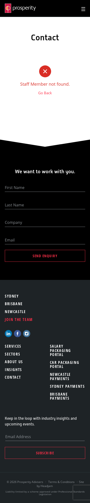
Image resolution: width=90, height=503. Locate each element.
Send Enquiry (45, 255)
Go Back (45, 92)
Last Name (14, 205)
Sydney (12, 296)
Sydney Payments (67, 386)
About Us (14, 361)
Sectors (12, 354)
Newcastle (15, 311)
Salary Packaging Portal (60, 350)
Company (13, 222)
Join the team (19, 319)
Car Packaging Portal (64, 364)
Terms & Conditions (61, 482)
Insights (13, 369)
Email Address (18, 437)
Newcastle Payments (60, 376)
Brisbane (14, 303)
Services (13, 346)
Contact (13, 377)
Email (10, 240)
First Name (14, 187)
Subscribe (45, 453)
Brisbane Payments (60, 396)
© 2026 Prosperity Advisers (25, 482)
